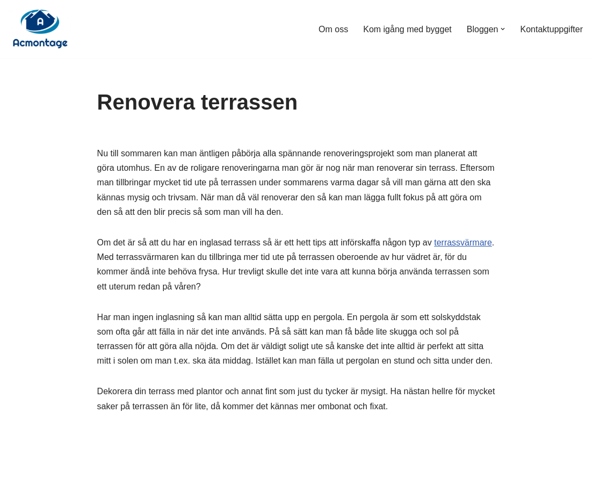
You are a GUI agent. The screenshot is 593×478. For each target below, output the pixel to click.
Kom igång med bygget (407, 29)
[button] (503, 29)
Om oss (333, 29)
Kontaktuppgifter (551, 29)
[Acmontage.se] (40, 29)
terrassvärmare (463, 242)
